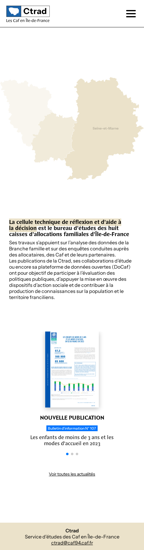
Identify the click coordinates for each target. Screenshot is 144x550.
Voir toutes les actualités (72, 474)
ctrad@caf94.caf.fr (72, 543)
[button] (67, 454)
